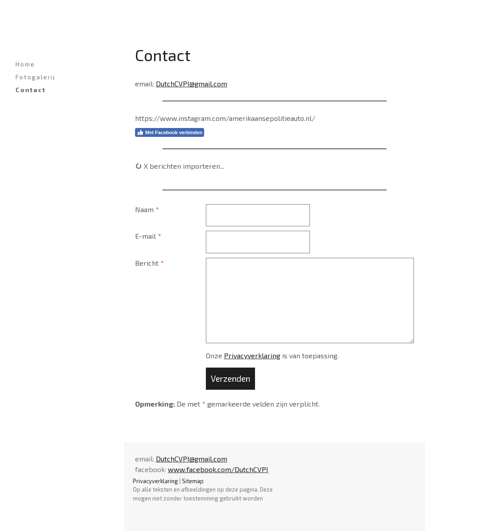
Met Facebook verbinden (169, 132)
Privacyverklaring (252, 355)
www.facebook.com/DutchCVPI (218, 469)
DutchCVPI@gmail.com (191, 83)
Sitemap (193, 480)
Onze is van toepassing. (272, 355)
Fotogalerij (35, 77)
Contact (30, 89)
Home (25, 64)
